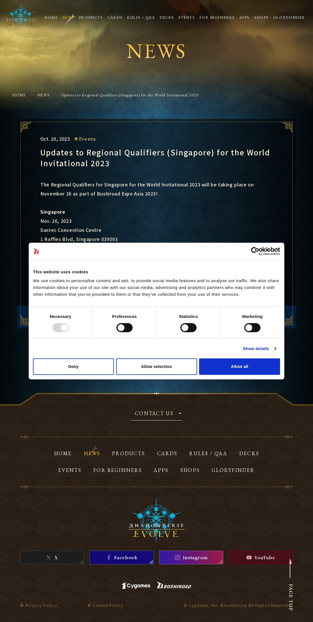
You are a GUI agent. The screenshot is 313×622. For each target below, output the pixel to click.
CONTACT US (154, 414)
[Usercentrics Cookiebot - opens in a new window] (255, 251)
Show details (256, 348)
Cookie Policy (108, 605)
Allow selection (156, 366)
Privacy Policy (41, 605)
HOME (19, 94)
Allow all (239, 366)
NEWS (43, 94)
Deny (73, 366)
